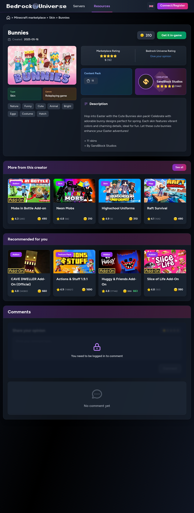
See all (179, 167)
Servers (79, 6)
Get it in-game (172, 35)
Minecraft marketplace (30, 17)
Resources (102, 6)
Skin (52, 17)
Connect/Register (172, 5)
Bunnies (64, 17)
